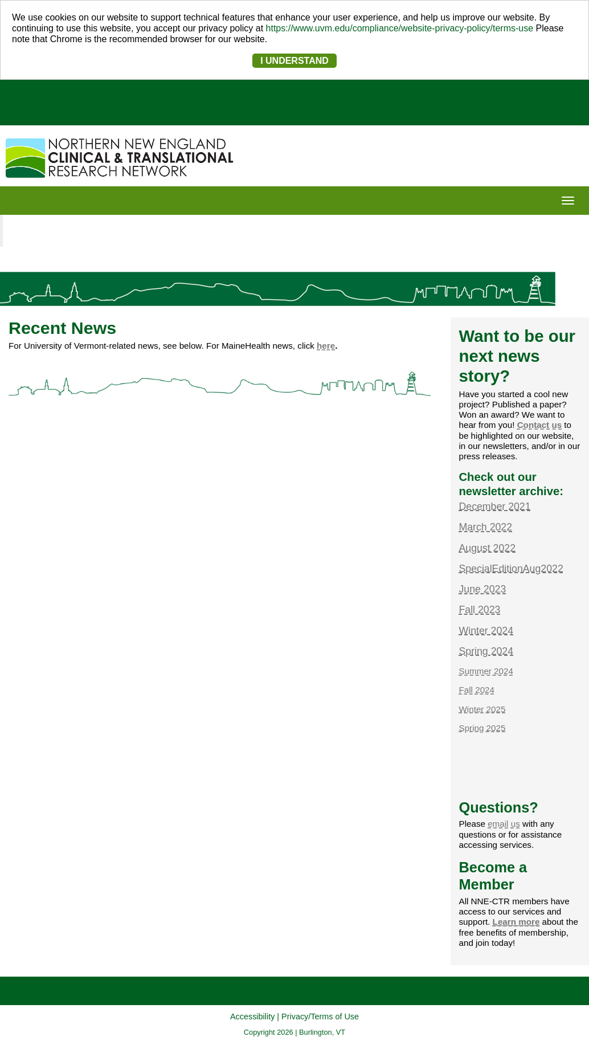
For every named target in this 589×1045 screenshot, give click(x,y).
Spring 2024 (486, 651)
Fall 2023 (480, 609)
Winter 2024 (486, 630)
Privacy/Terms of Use (320, 1016)
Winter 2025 (482, 709)
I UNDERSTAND (294, 61)
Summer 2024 (486, 671)
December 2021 (495, 506)
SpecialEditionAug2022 (511, 568)
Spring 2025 (482, 728)
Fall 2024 (476, 690)
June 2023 (482, 589)
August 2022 (487, 548)
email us (504, 823)
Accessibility (252, 1016)
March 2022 (486, 527)
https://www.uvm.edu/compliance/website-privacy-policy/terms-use (400, 28)
